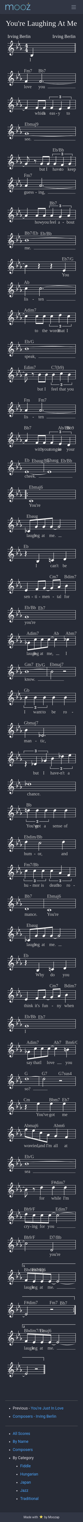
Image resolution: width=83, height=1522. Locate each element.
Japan (25, 1482)
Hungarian (29, 1474)
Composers (23, 1449)
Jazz (24, 1490)
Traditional (29, 1498)
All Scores (21, 1433)
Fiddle (25, 1466)
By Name (21, 1441)
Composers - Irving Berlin (34, 1416)
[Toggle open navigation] (73, 7)
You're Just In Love (47, 1408)
